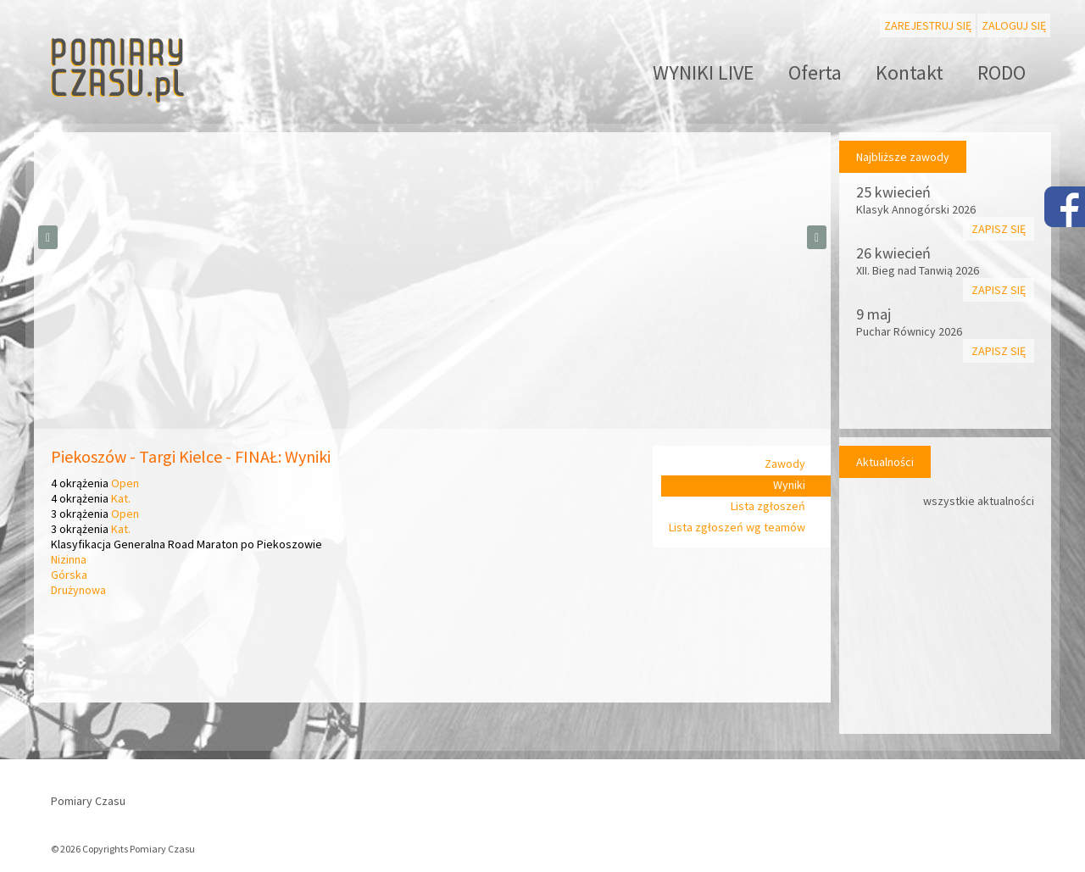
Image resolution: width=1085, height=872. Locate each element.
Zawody (785, 463)
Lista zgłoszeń (768, 506)
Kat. (121, 498)
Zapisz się (998, 228)
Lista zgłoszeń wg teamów (737, 527)
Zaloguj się (1014, 25)
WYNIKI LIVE (703, 72)
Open (125, 483)
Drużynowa (78, 589)
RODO (1001, 72)
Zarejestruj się (927, 25)
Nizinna (68, 559)
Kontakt (909, 72)
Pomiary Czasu (88, 800)
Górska (69, 574)
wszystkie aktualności (978, 500)
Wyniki (789, 484)
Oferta (815, 72)
